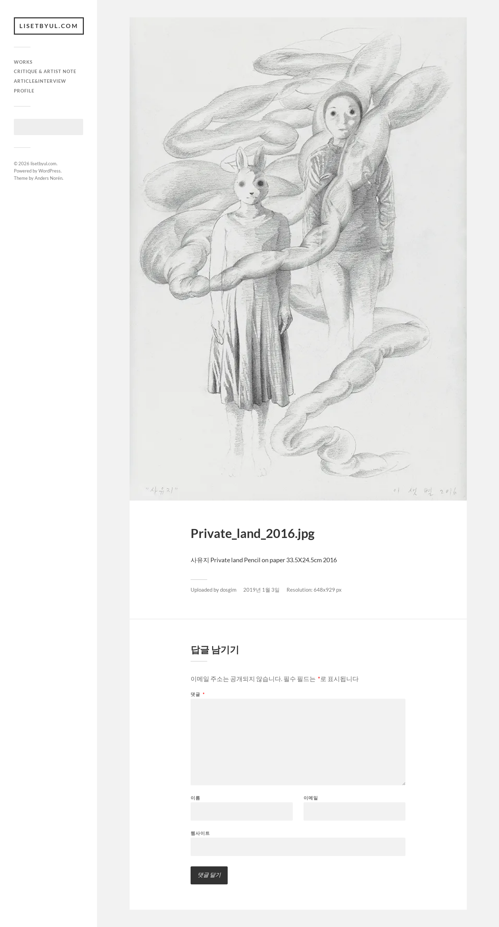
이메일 (311, 798)
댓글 (198, 694)
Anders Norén (48, 178)
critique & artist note (45, 71)
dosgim (228, 589)
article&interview (40, 81)
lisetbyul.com (48, 25)
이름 (195, 798)
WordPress (49, 171)
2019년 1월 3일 (261, 589)
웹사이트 (200, 833)
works (23, 62)
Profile (24, 91)
